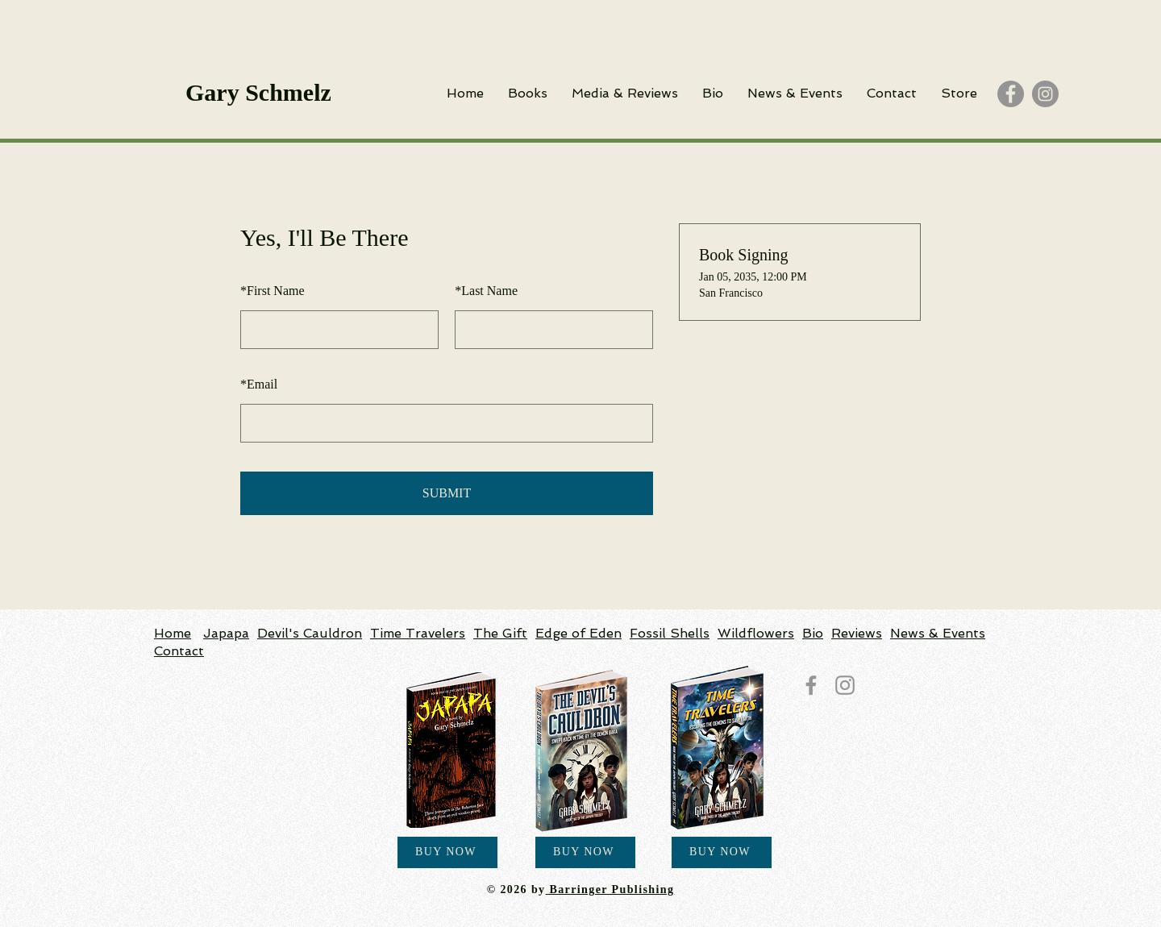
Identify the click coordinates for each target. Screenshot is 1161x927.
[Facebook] (1010, 94)
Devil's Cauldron (309, 633)
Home (172, 633)
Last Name (486, 290)
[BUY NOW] (447, 852)
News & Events (937, 633)
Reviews (856, 633)
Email (258, 384)
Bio (812, 633)
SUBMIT (446, 493)
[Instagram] (1045, 94)
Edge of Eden (578, 633)
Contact (179, 651)
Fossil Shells (670, 633)
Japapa (226, 633)
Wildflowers (756, 633)
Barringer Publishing (610, 889)
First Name (272, 290)
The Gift (500, 633)
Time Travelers (417, 633)
